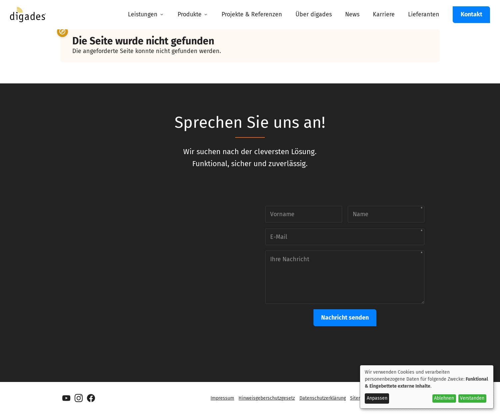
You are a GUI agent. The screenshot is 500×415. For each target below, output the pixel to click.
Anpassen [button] (377, 398)
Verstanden (472, 398)
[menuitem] (146, 14)
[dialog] (426, 386)
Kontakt (471, 14)
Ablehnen (444, 398)
